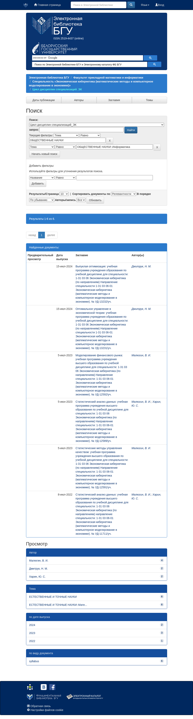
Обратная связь (40, 706)
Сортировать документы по (91, 193)
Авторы (78, 100)
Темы (149, 100)
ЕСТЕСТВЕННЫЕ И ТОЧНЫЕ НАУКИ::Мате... (58, 604)
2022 (32, 641)
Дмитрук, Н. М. (141, 266)
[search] (87, 58)
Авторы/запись (65, 200)
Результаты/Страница (44, 193)
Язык (145, 4)
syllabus (34, 661)
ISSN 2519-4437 (63, 38)
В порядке (144, 193)
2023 (32, 633)
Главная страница (47, 4)
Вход (159, 4)
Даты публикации (44, 100)
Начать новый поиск (44, 154)
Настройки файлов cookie (46, 710)
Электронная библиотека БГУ (49, 77)
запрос (34, 129)
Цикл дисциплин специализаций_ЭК (57, 89)
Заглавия (114, 100)
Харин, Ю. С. (37, 576)
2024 (32, 625)
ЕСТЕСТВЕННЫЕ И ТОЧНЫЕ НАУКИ (53, 596)
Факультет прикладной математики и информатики (108, 77)
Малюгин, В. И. (141, 355)
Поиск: (33, 119)
